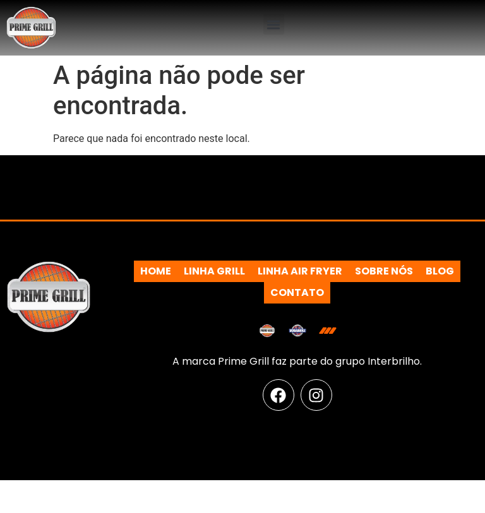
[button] (273, 24)
